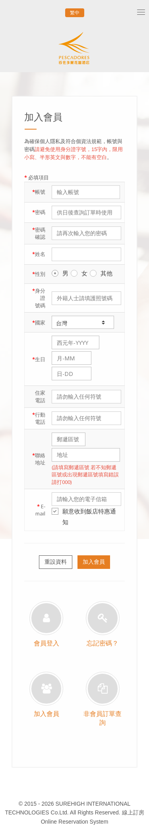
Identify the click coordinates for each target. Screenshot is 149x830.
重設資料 (56, 562)
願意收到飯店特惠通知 (84, 516)
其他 (101, 273)
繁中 (74, 13)
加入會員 (94, 562)
